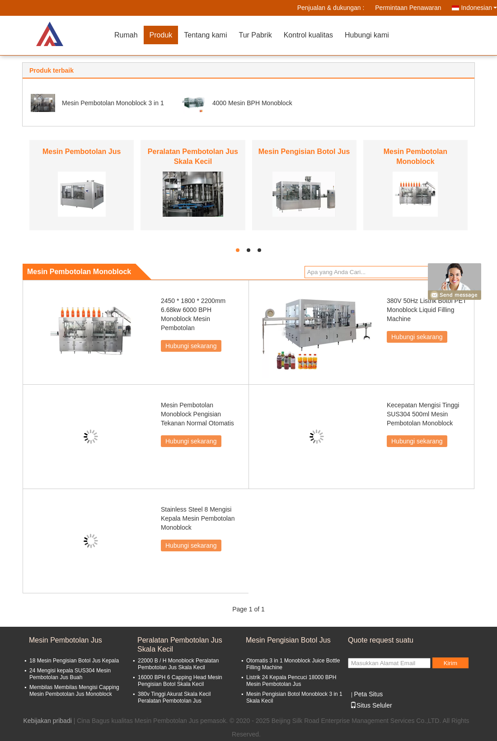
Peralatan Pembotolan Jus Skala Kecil (179, 644)
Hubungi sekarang (191, 346)
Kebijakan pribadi (47, 720)
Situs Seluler (371, 705)
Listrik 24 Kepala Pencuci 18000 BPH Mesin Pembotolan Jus (291, 680)
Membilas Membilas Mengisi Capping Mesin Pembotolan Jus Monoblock (74, 690)
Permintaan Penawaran (408, 7)
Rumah (126, 35)
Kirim (450, 663)
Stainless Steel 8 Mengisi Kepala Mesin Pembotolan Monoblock (197, 518)
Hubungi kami (367, 35)
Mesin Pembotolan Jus (81, 151)
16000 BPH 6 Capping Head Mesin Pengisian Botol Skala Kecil (180, 680)
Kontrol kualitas (308, 35)
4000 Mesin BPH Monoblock (252, 103)
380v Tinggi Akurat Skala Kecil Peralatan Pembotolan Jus (174, 697)
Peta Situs (368, 694)
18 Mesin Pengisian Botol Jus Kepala (74, 660)
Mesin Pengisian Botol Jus (304, 151)
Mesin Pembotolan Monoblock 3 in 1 (113, 103)
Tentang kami (205, 35)
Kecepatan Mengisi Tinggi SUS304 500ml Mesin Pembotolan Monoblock (423, 414)
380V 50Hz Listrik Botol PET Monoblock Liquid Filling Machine (426, 309)
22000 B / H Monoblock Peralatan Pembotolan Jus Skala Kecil (178, 664)
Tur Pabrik (255, 35)
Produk (161, 35)
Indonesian (479, 7)
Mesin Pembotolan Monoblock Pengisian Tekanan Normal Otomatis (197, 414)
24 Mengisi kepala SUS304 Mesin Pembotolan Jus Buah (70, 673)
